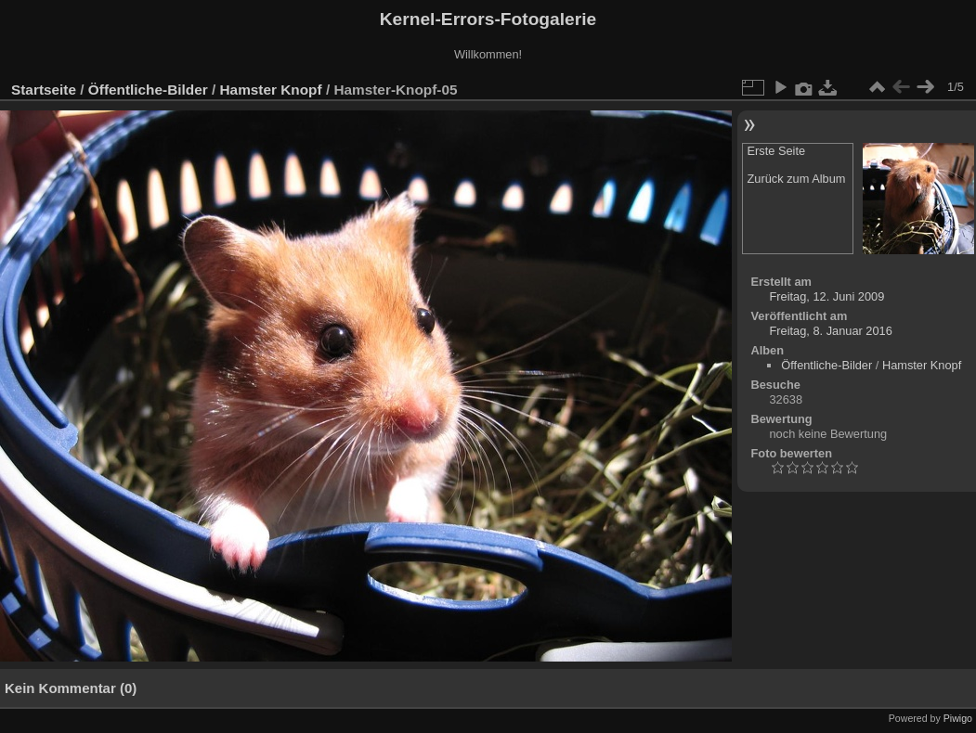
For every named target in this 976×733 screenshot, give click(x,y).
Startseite (43, 89)
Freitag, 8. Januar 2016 (831, 331)
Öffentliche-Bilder (148, 89)
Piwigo (957, 718)
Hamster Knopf (271, 89)
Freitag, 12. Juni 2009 (827, 296)
